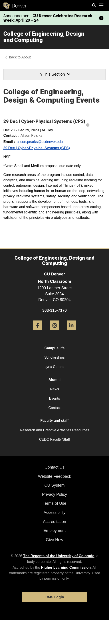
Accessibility (54, 512)
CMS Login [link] (54, 597)
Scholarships (54, 357)
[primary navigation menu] (101, 5)
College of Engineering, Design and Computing (43, 36)
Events (54, 398)
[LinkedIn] (71, 332)
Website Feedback (54, 476)
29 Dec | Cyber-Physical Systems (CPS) (36, 148)
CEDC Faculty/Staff (54, 439)
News (54, 389)
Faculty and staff (54, 420)
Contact (54, 408)
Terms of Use (54, 503)
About (26, 57)
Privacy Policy (54, 494)
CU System (54, 485)
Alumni (54, 380)
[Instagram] (55, 332)
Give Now (54, 539)
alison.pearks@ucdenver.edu (40, 142)
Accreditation (54, 521)
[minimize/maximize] (101, 18)
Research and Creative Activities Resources (54, 430)
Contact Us (54, 467)
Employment (54, 530)
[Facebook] (38, 332)
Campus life (54, 348)
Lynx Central (54, 367)
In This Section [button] (54, 74)
